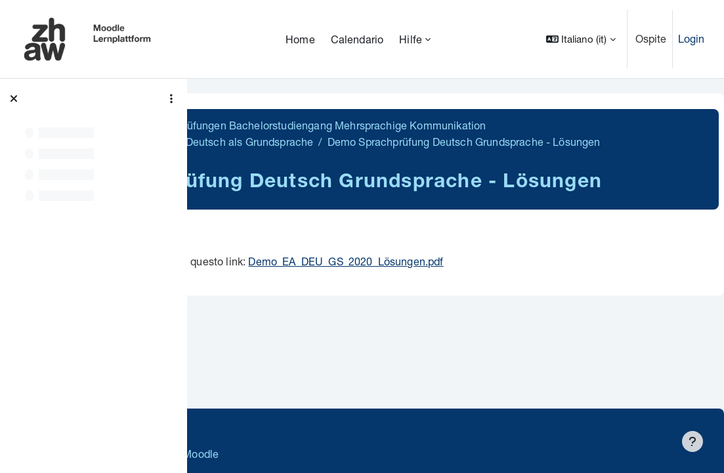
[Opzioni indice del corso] (171, 98)
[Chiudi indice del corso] (13, 98)
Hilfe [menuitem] (410, 39)
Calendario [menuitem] (357, 39)
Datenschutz (237, 426)
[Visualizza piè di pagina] (692, 441)
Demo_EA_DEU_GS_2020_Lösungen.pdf (529, 306)
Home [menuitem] (300, 39)
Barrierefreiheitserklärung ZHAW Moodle (304, 453)
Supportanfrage (322, 426)
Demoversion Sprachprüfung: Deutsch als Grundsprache (361, 141)
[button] (581, 39)
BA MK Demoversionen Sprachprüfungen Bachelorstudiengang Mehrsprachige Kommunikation (441, 125)
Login (691, 38)
